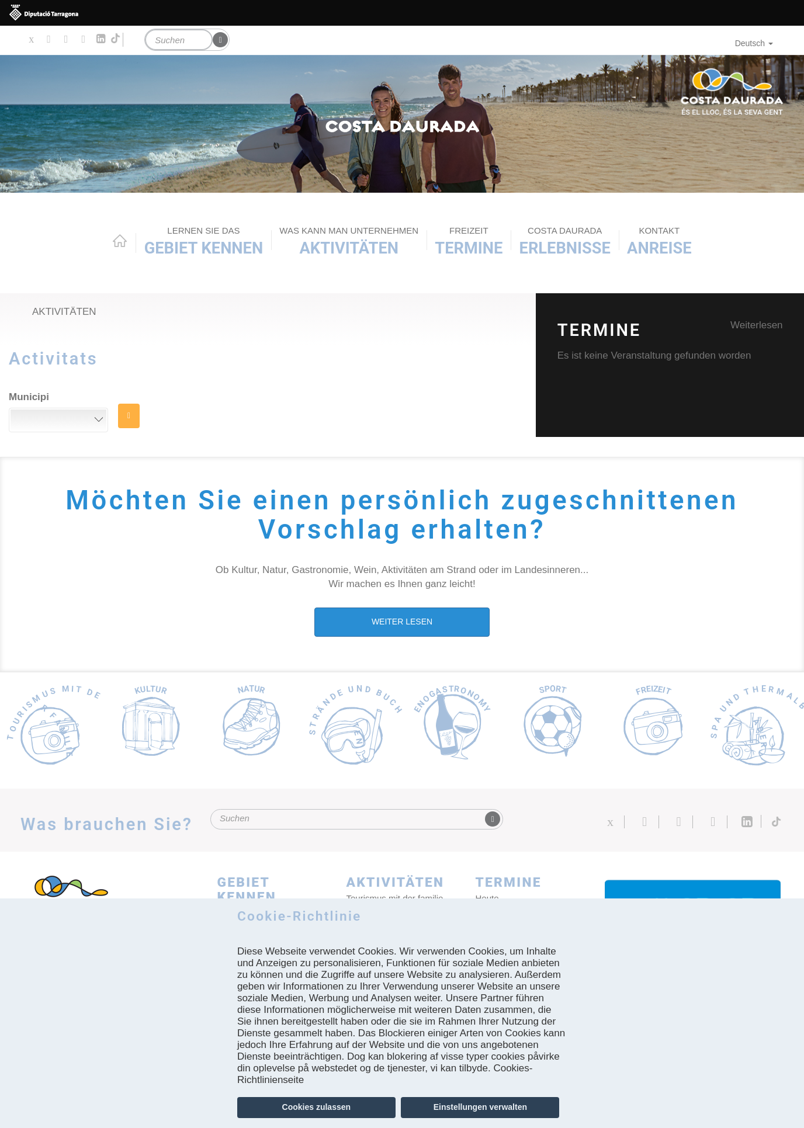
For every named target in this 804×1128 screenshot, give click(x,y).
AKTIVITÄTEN (348, 241)
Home (119, 241)
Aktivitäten (64, 311)
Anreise (659, 241)
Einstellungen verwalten (480, 1107)
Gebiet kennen (203, 241)
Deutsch (754, 43)
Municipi (29, 396)
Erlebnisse (565, 241)
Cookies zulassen (316, 1107)
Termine (469, 241)
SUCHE (129, 416)
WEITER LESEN (402, 621)
